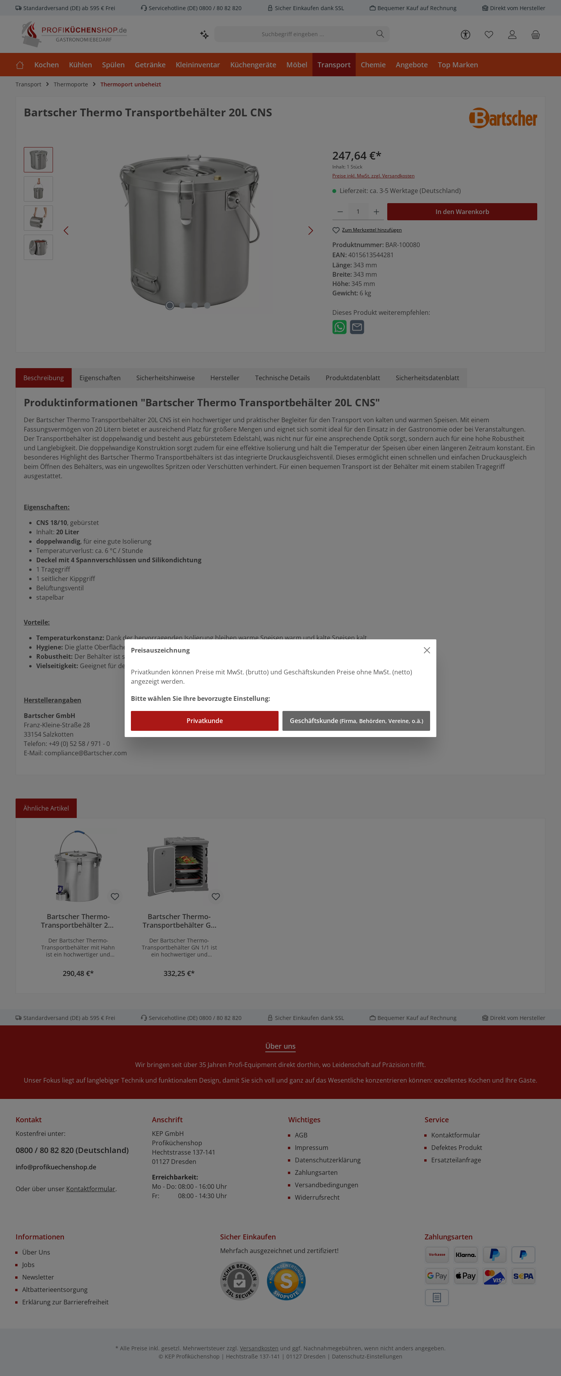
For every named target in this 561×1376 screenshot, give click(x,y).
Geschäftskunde (356, 720)
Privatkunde (205, 720)
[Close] (427, 650)
